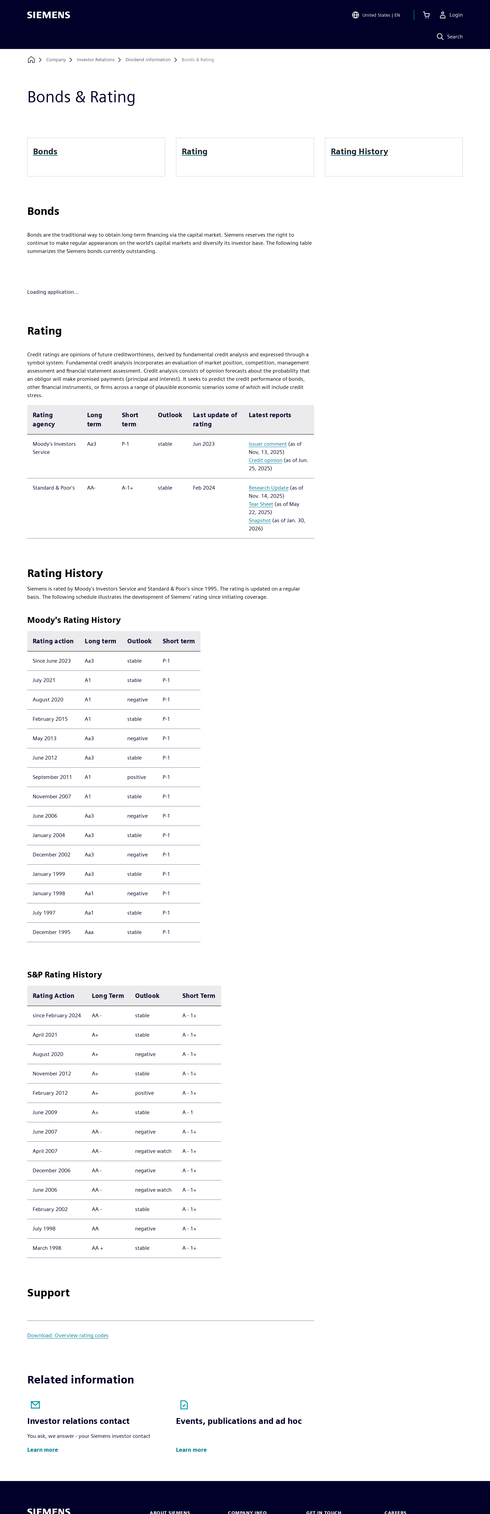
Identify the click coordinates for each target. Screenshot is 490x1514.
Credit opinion (265, 460)
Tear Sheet (261, 504)
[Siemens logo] (48, 15)
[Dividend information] (148, 60)
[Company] (56, 60)
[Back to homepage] (31, 59)
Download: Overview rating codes (68, 1335)
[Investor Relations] (96, 60)
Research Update (269, 487)
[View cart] (425, 15)
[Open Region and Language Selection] (374, 15)
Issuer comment (268, 444)
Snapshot (260, 520)
